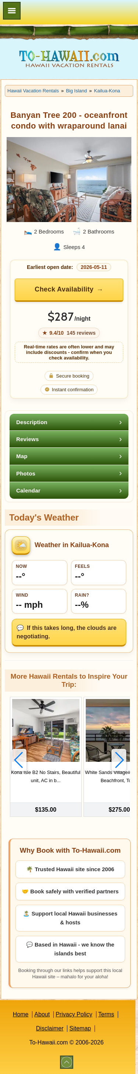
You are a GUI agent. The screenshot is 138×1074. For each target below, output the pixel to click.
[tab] (69, 422)
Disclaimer (50, 1028)
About (42, 1014)
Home (21, 1014)
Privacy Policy (74, 1014)
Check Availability (64, 289)
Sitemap (80, 1028)
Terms (106, 1014)
